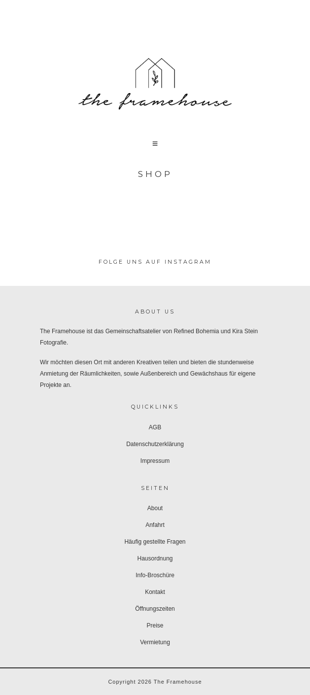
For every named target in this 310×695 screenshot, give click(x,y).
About (155, 508)
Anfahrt (155, 524)
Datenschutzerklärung (155, 444)
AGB (155, 427)
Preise (154, 625)
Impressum (155, 460)
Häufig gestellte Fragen (154, 541)
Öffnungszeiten (155, 608)
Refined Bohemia (196, 331)
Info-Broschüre (155, 575)
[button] (155, 143)
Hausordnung (154, 558)
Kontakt (155, 592)
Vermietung (155, 642)
